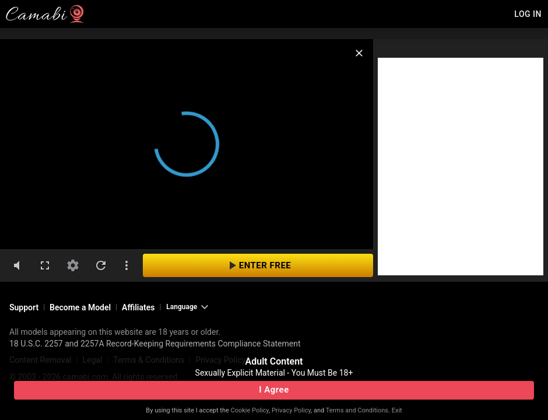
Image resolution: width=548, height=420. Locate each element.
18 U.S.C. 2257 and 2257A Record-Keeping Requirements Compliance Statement (155, 343)
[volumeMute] (17, 265)
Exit (397, 410)
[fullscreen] (45, 265)
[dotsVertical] (127, 265)
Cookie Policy (250, 410)
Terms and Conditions (357, 410)
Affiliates (138, 307)
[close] (359, 53)
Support (23, 307)
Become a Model (80, 307)
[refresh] (101, 265)
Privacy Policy (291, 410)
